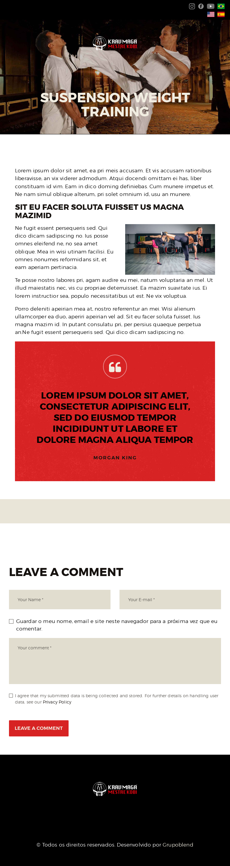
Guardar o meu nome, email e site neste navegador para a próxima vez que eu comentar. (117, 625)
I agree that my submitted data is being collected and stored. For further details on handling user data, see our (117, 698)
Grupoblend (178, 845)
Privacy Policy (57, 701)
